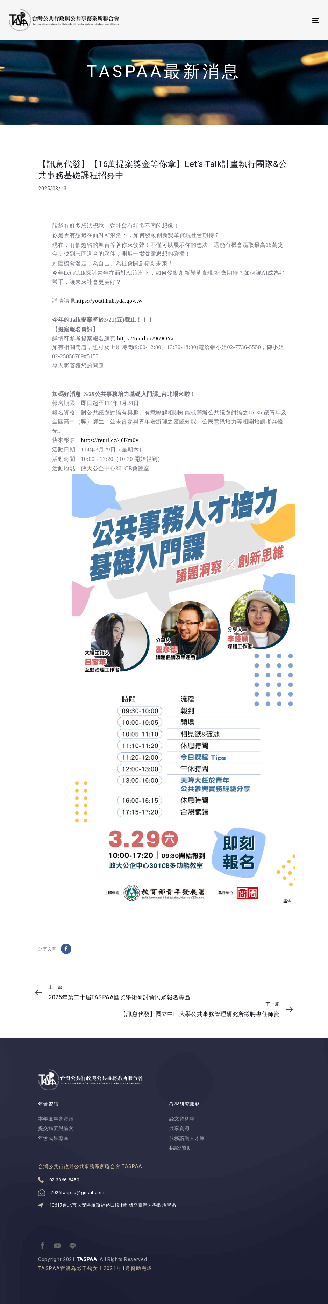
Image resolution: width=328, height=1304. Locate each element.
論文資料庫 (182, 1118)
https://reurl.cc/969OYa (145, 338)
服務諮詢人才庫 (187, 1138)
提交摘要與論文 (56, 1128)
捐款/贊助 (180, 1148)
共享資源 (179, 1128)
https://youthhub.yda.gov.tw (108, 301)
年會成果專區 (53, 1138)
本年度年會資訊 (56, 1118)
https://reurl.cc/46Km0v (110, 440)
